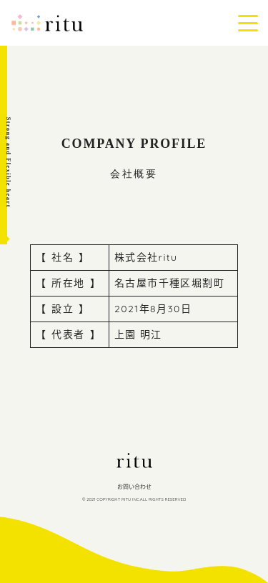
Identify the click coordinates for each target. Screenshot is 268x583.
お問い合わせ (134, 486)
